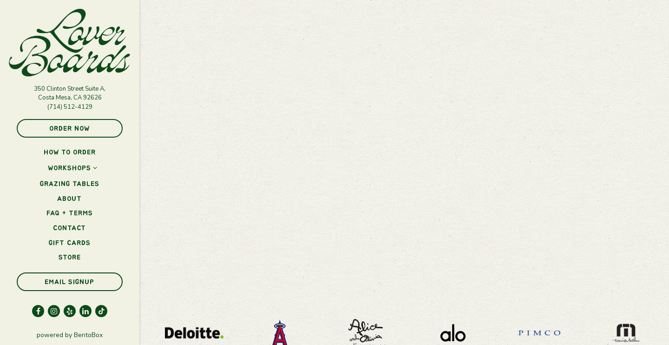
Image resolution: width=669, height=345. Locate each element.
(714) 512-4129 (69, 107)
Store (70, 257)
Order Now (69, 128)
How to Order (70, 152)
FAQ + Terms (69, 213)
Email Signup (69, 282)
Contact (69, 228)
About (69, 198)
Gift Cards (70, 242)
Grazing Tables (69, 183)
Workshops (69, 168)
